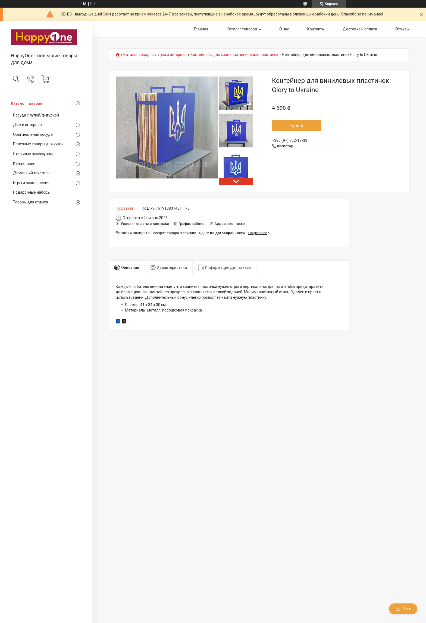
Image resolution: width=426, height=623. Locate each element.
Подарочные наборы (31, 192)
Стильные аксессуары (33, 154)
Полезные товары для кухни (38, 144)
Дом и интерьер (27, 124)
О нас (284, 29)
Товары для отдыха (30, 202)
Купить (296, 125)
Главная (201, 29)
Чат (403, 608)
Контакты (316, 29)
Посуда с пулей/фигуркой (36, 115)
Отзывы (402, 29)
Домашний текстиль (31, 173)
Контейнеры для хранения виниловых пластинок (234, 55)
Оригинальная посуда (33, 134)
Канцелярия (24, 163)
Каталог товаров (26, 103)
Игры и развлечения (31, 183)
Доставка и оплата (360, 29)
